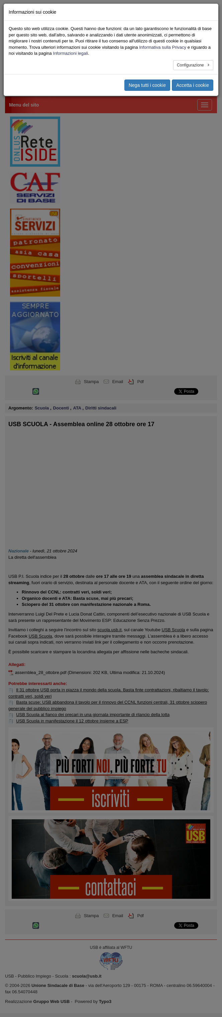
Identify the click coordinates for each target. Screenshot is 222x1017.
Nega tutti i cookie (147, 85)
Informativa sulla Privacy (162, 47)
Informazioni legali (70, 53)
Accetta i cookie (192, 85)
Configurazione (191, 65)
